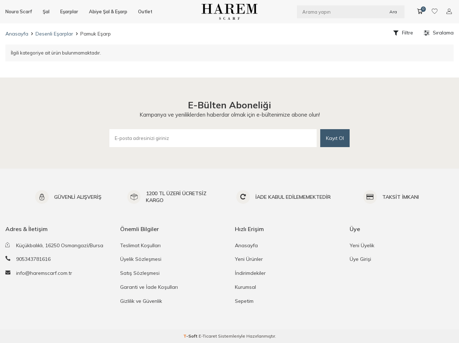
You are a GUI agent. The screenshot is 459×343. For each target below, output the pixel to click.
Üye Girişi (360, 259)
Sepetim (244, 301)
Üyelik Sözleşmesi (140, 259)
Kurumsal (245, 287)
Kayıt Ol (335, 138)
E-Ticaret (208, 336)
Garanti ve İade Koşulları (149, 287)
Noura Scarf (18, 11)
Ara (393, 11)
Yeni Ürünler (249, 259)
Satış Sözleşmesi (140, 273)
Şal (46, 11)
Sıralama (439, 32)
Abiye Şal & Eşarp (108, 11)
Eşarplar (69, 11)
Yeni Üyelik (362, 245)
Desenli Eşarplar (54, 33)
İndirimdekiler (250, 273)
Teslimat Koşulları (140, 245)
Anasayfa (16, 33)
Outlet (145, 11)
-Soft (191, 336)
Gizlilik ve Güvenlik (141, 301)
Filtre (403, 32)
